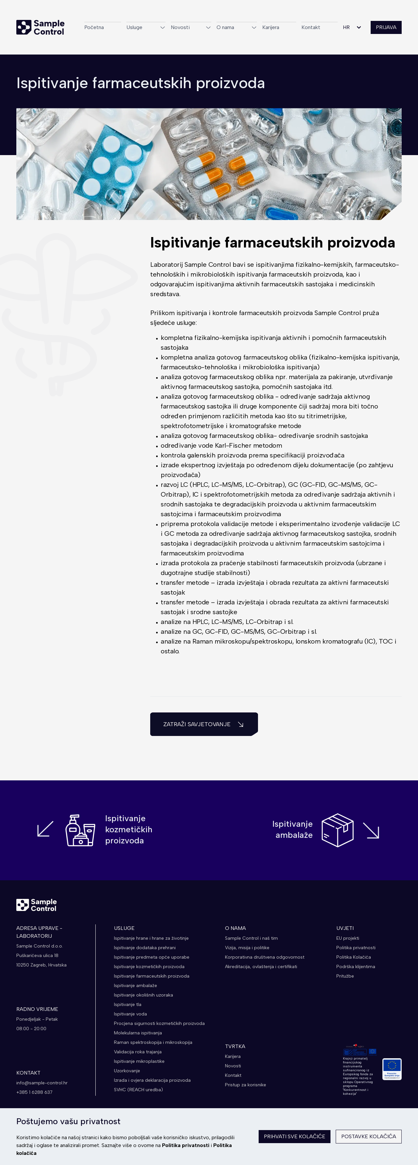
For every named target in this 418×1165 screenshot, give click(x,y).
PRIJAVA (386, 27)
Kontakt (310, 27)
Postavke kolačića (368, 1136)
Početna (94, 27)
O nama (237, 27)
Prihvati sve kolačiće (294, 1136)
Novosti (191, 27)
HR (353, 27)
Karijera (270, 27)
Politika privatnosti (185, 1145)
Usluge (146, 27)
